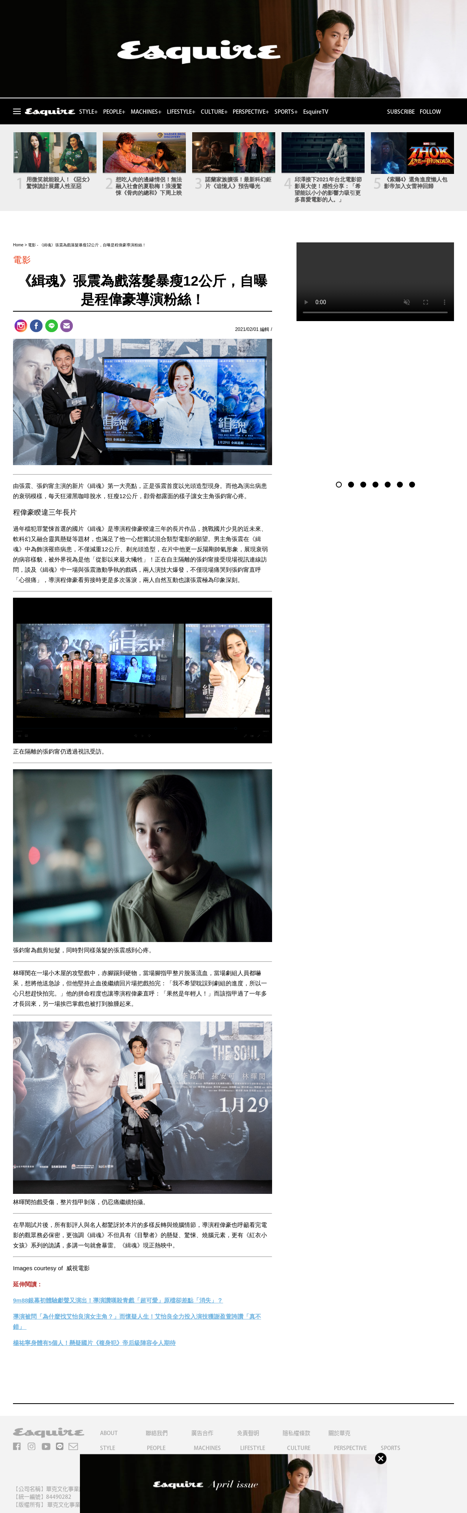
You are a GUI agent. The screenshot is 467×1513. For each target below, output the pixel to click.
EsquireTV (315, 112)
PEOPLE (156, 1448)
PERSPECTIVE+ (251, 112)
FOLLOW (430, 112)
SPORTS (390, 1448)
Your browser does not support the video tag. (375, 281)
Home (18, 245)
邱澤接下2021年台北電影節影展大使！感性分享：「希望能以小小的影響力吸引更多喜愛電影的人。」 (328, 189)
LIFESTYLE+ (181, 112)
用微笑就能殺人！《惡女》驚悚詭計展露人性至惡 (59, 182)
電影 (32, 245)
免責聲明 (248, 1433)
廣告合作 (202, 1433)
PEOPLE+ (114, 112)
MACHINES (207, 1448)
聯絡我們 (157, 1433)
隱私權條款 (296, 1433)
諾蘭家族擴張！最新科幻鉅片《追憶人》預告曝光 (238, 182)
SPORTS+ (286, 112)
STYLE (107, 1448)
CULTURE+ (214, 112)
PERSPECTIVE (350, 1448)
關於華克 (339, 1433)
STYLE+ (88, 112)
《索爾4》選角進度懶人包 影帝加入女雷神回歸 (416, 182)
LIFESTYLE (252, 1448)
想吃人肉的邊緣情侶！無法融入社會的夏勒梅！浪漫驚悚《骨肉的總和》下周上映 (149, 186)
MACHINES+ (146, 112)
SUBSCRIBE (401, 112)
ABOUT (109, 1433)
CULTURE (298, 1448)
